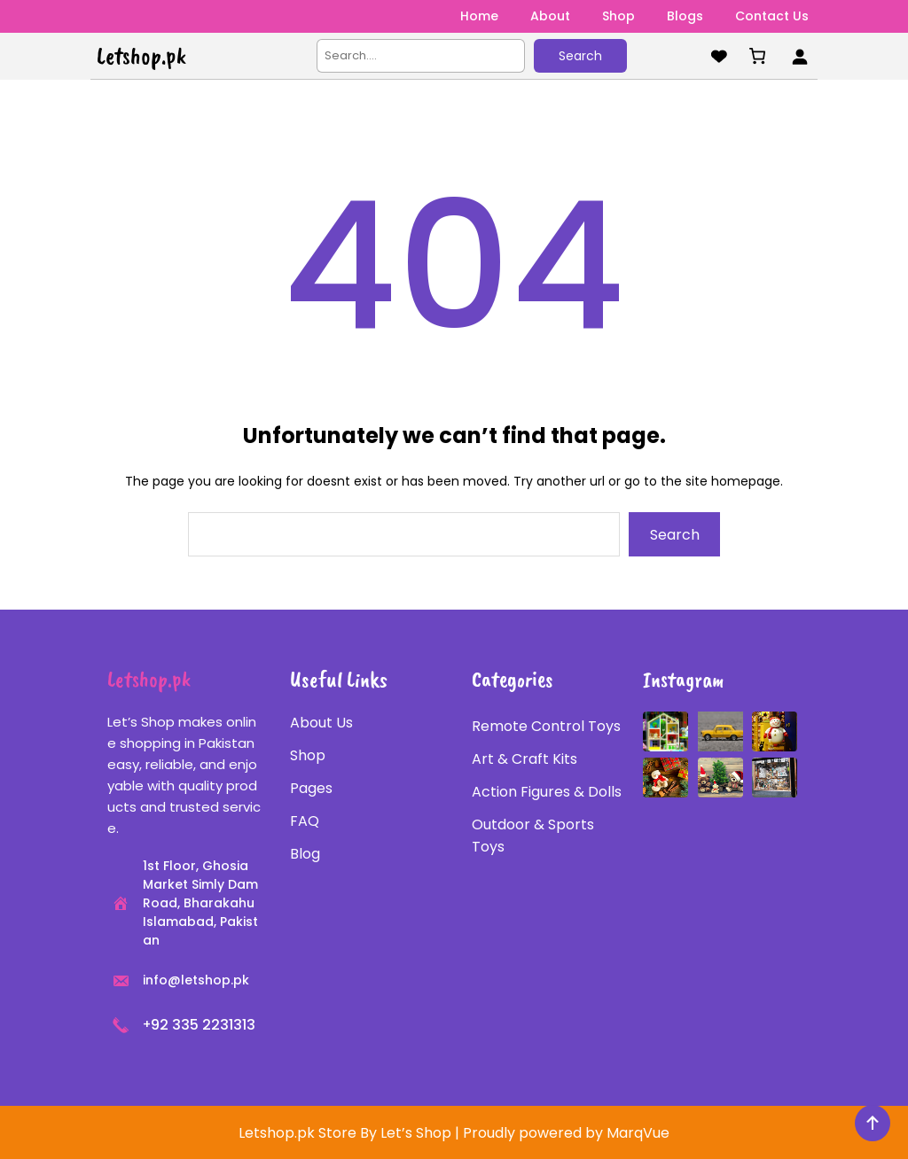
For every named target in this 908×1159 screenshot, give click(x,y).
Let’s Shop (415, 1133)
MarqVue (638, 1133)
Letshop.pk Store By (309, 1133)
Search (580, 56)
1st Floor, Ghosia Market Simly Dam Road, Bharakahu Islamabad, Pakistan (200, 903)
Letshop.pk (141, 56)
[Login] (799, 56)
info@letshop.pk (196, 980)
